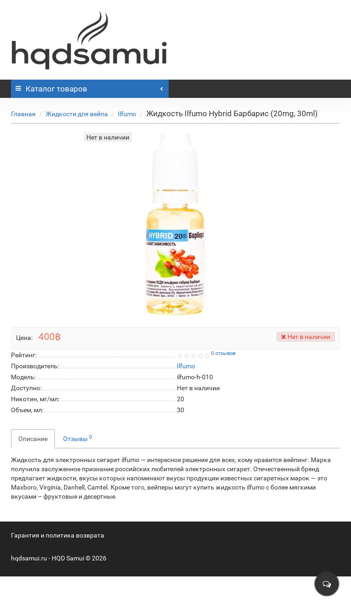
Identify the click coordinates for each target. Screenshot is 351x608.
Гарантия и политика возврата (57, 535)
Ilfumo (127, 114)
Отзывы (77, 438)
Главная (23, 114)
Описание (33, 438)
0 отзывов (223, 353)
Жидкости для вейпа (77, 114)
